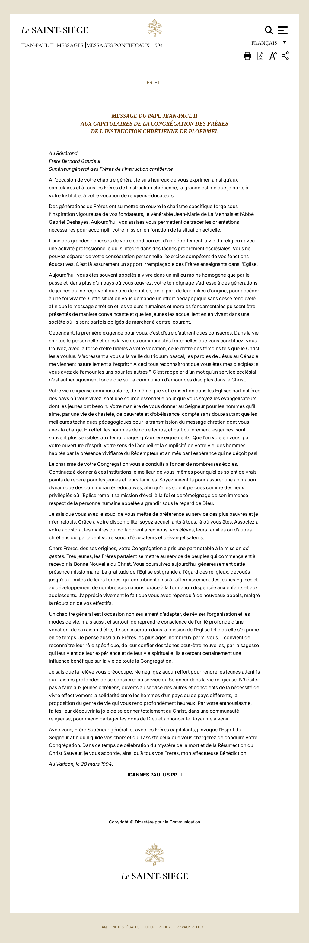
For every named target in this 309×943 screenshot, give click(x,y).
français (265, 44)
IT (160, 82)
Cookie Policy (157, 927)
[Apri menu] (282, 30)
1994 (158, 45)
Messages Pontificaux (118, 45)
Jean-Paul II (38, 45)
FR (149, 82)
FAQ (103, 927)
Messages (70, 45)
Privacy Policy (190, 927)
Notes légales (126, 927)
